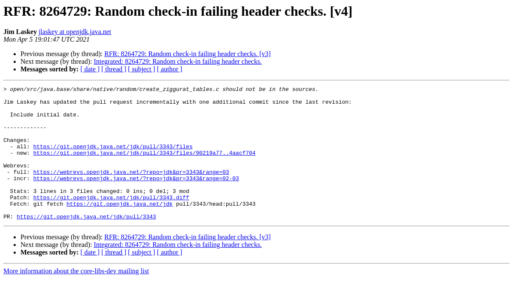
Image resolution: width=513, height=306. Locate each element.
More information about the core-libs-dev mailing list (76, 297)
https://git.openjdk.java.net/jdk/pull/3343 (86, 243)
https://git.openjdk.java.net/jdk (119, 228)
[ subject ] (141, 69)
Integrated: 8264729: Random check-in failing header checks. (178, 61)
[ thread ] (113, 69)
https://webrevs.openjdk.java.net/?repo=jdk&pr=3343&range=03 (131, 189)
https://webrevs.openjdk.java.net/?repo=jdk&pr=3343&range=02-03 (136, 197)
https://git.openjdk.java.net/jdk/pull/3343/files (112, 159)
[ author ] (169, 69)
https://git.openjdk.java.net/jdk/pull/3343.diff (111, 220)
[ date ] (90, 69)
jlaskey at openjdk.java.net (75, 31)
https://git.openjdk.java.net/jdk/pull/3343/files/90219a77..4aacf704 (144, 166)
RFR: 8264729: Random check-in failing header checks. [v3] (187, 53)
